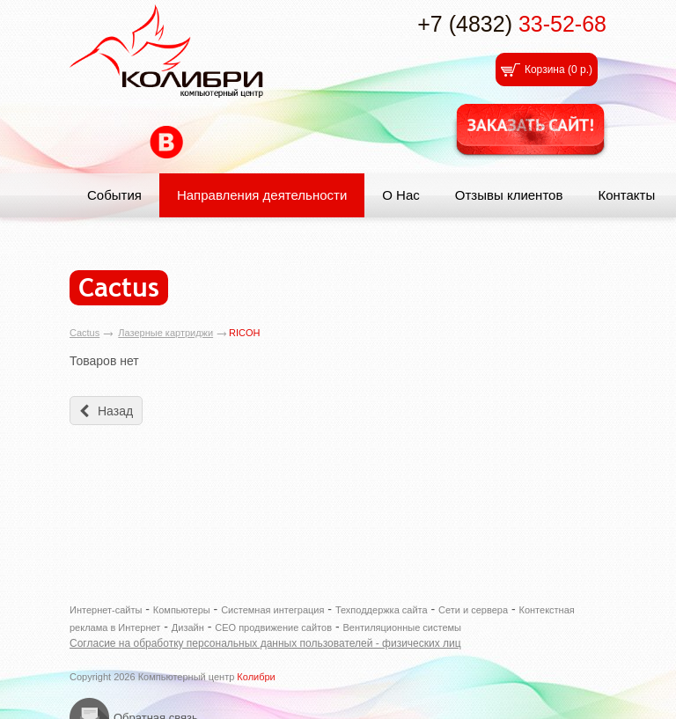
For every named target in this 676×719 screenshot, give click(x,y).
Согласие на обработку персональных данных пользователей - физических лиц (265, 643)
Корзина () (558, 69)
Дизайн (188, 627)
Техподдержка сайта (381, 610)
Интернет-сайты (106, 610)
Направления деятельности (262, 194)
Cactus (84, 332)
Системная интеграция (272, 610)
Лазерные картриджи (165, 332)
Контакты (626, 194)
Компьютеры (181, 610)
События (114, 194)
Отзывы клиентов (509, 194)
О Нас (401, 194)
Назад (115, 411)
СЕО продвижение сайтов (273, 627)
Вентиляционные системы (401, 627)
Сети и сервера (473, 610)
